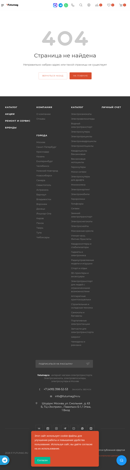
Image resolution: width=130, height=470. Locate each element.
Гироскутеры (78, 167)
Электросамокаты (81, 114)
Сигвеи (75, 208)
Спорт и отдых (79, 268)
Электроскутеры (80, 131)
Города (41, 135)
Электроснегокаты (81, 221)
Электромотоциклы (82, 146)
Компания (44, 107)
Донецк (40, 208)
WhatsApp (82, 428)
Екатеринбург (44, 161)
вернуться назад (52, 76)
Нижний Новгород (47, 170)
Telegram (65, 428)
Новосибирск (44, 175)
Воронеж (41, 204)
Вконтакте (39, 428)
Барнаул (41, 194)
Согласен (42, 460)
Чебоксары (42, 237)
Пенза (40, 223)
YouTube (73, 428)
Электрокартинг (80, 189)
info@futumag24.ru (67, 396)
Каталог (11, 107)
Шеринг (75, 336)
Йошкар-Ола (43, 213)
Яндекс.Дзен (91, 428)
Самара (40, 180)
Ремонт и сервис (17, 120)
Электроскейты (80, 226)
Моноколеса (78, 184)
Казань (40, 156)
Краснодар (42, 151)
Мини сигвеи (78, 171)
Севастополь (43, 185)
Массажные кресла (82, 230)
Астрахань (42, 189)
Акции (10, 114)
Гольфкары (77, 203)
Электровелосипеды (83, 118)
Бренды (11, 127)
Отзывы (40, 118)
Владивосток (43, 199)
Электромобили (80, 194)
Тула (39, 232)
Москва (40, 142)
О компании (43, 114)
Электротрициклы (81, 136)
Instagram (56, 428)
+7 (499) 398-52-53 (56, 389)
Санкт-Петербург (46, 147)
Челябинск (42, 166)
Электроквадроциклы (83, 141)
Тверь (39, 227)
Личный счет (111, 107)
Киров (40, 218)
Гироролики (78, 199)
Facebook (47, 428)
